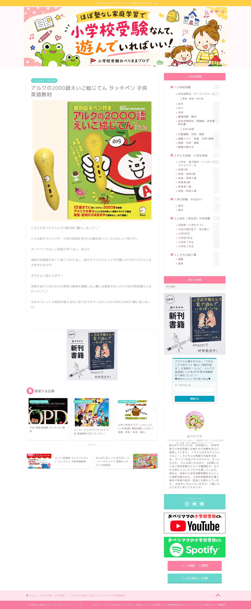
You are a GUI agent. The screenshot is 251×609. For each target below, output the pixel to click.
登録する (194, 398)
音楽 (198, 263)
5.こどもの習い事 (196, 255)
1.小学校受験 (196, 87)
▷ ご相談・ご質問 (195, 565)
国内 (198, 206)
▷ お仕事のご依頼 (195, 578)
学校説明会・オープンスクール (198, 94)
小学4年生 (198, 233)
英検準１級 (198, 186)
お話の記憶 (188, 129)
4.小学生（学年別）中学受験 (196, 218)
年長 (198, 112)
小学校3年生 (198, 238)
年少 (198, 108)
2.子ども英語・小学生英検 (44, 80)
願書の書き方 (198, 147)
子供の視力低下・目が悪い (198, 229)
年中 (198, 104)
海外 (198, 210)
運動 (198, 259)
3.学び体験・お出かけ (196, 199)
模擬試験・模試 (198, 116)
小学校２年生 (198, 246)
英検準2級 (198, 182)
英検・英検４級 (198, 178)
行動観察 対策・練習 (198, 134)
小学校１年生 (198, 242)
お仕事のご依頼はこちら (40, 604)
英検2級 (198, 169)
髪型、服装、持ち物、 (194, 98)
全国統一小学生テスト (198, 225)
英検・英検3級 (198, 174)
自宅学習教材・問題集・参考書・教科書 (198, 122)
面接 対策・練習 (198, 143)
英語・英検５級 (198, 191)
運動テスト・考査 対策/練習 (198, 138)
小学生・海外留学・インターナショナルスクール (198, 163)
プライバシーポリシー (67, 604)
